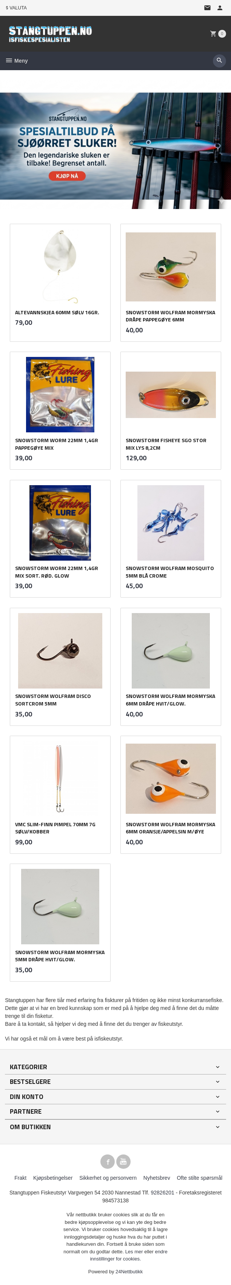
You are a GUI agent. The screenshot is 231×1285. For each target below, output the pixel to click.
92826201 (162, 1193)
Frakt (20, 1178)
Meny (16, 61)
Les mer (135, 1251)
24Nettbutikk (129, 1271)
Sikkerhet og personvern (108, 1178)
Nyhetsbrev (156, 1178)
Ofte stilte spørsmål (200, 1178)
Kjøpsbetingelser (52, 1178)
